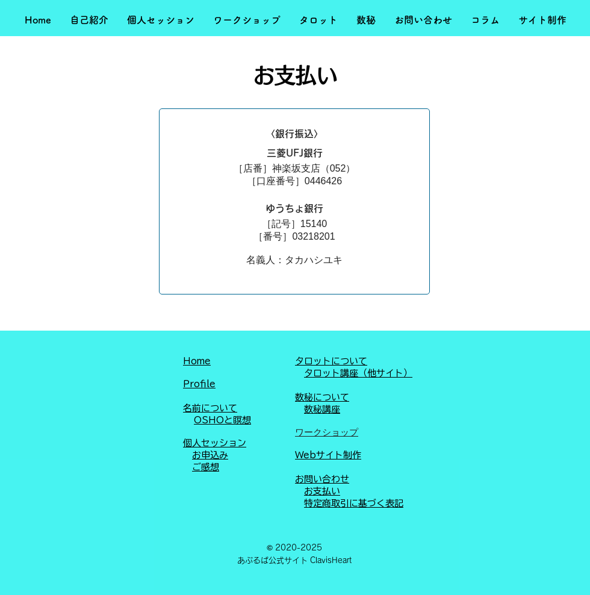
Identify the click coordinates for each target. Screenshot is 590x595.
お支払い (322, 491)
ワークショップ (326, 432)
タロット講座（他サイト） (358, 373)
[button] (88, 20)
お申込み (210, 454)
